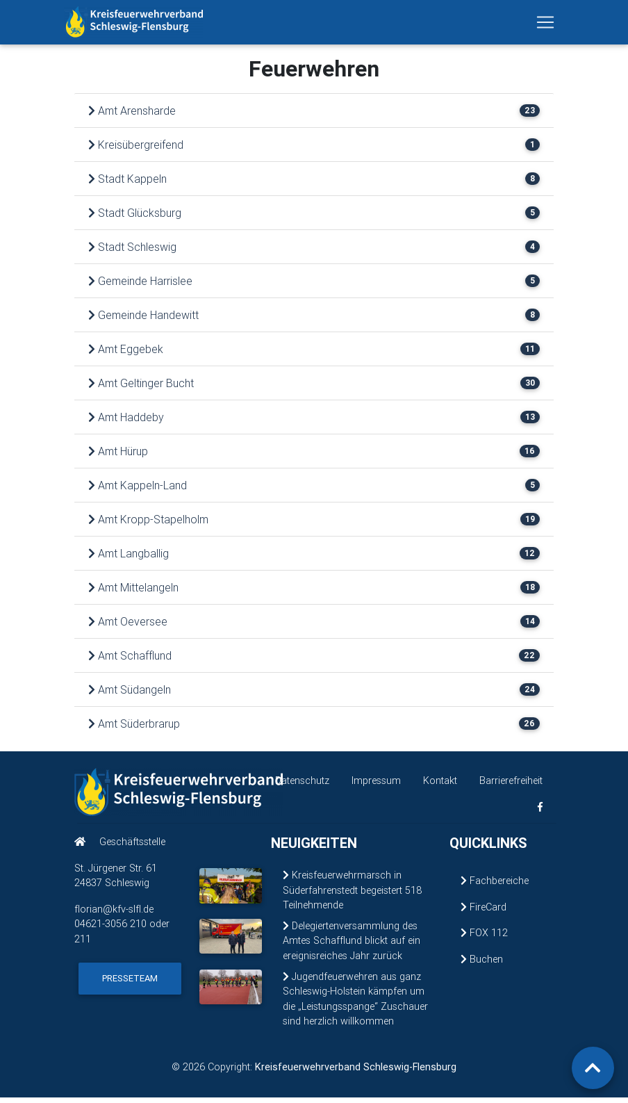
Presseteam (130, 984)
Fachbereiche (495, 886)
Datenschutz (302, 786)
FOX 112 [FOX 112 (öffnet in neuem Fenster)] (484, 938)
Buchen (482, 964)
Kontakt (440, 786)
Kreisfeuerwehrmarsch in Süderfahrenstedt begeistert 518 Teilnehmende (352, 895)
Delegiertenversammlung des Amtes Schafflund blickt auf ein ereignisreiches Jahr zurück (351, 946)
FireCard (483, 912)
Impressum (376, 786)
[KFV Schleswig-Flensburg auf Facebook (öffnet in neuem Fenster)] (540, 813)
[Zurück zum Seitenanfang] (593, 1068)
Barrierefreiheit (511, 786)
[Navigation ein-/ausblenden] (545, 25)
